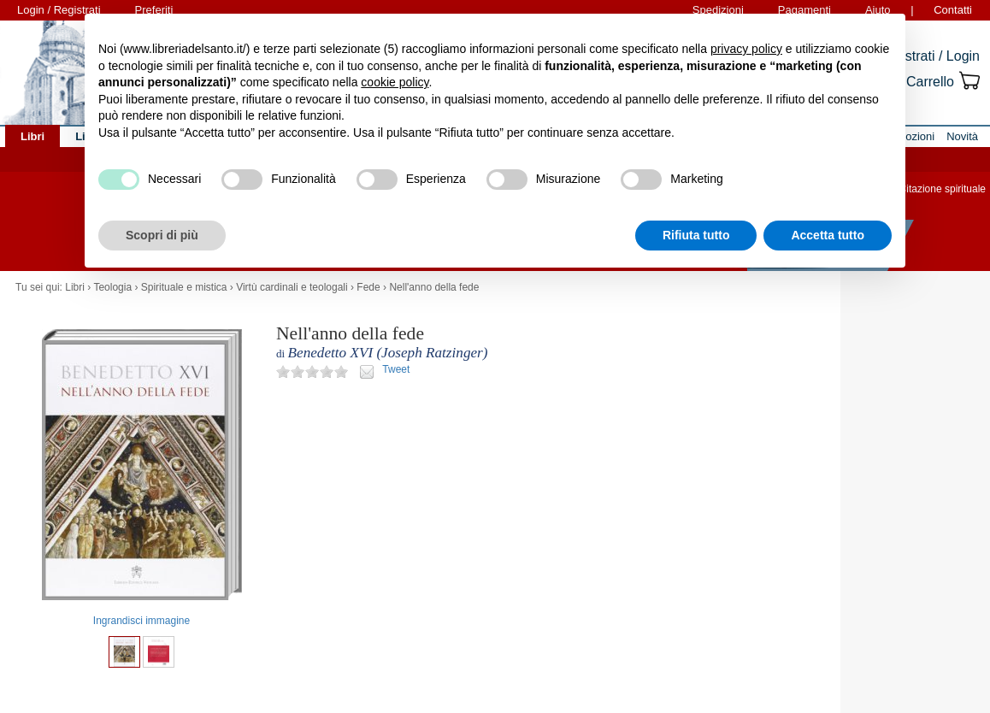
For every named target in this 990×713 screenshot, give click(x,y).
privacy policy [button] (746, 49)
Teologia (112, 287)
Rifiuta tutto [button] (696, 235)
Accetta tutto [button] (827, 235)
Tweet (396, 369)
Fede (368, 287)
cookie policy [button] (394, 82)
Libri (75, 287)
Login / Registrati (59, 9)
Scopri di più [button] (162, 235)
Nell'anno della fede (434, 287)
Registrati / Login (928, 56)
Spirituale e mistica (184, 287)
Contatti (953, 9)
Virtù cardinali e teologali (292, 287)
